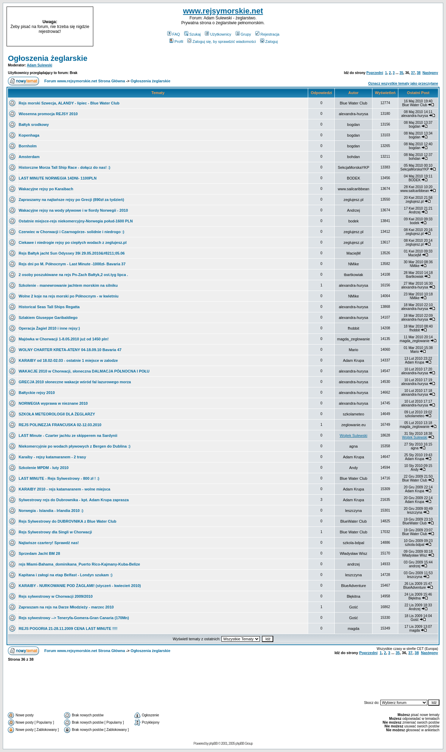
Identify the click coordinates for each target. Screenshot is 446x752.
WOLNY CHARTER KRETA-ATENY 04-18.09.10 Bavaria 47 (70, 350)
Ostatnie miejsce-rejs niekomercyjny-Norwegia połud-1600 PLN (76, 221)
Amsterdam (29, 157)
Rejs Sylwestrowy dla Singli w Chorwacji (55, 532)
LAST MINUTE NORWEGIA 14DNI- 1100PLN (58, 178)
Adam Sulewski (39, 65)
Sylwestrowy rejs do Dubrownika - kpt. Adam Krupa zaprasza (74, 500)
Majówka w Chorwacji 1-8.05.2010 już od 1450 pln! (63, 339)
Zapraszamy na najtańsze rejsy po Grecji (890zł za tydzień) (71, 200)
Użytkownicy (218, 34)
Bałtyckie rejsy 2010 (37, 393)
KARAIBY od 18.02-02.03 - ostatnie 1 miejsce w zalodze (68, 360)
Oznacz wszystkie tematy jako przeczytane (403, 83)
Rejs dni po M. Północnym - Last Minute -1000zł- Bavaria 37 (72, 264)
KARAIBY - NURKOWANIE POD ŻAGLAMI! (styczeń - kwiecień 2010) (80, 586)
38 (418, 73)
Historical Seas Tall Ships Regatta (49, 307)
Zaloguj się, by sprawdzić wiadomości (221, 41)
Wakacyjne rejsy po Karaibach (46, 189)
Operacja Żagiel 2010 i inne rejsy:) (49, 328)
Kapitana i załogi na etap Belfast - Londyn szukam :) (65, 575)
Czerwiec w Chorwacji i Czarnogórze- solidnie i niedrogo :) (71, 232)
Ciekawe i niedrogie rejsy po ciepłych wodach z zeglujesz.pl (72, 242)
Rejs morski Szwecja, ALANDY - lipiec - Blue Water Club (69, 103)
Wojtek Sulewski (353, 435)
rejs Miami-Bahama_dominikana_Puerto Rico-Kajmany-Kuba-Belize (79, 564)
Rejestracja (267, 34)
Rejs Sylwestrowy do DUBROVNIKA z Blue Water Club (67, 521)
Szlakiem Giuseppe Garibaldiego (48, 317)
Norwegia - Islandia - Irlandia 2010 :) (51, 510)
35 (401, 73)
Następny (430, 73)
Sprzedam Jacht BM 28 (39, 553)
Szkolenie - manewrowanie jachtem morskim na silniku (68, 285)
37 (413, 73)
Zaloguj (269, 41)
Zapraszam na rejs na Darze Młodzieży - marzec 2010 (66, 607)
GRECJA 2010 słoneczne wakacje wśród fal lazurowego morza (75, 382)
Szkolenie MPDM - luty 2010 (43, 468)
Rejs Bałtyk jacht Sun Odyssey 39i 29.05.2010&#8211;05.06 (72, 253)
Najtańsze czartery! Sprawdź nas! (49, 543)
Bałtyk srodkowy (34, 124)
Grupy (243, 34)
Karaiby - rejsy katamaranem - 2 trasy (52, 457)
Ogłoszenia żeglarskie (47, 58)
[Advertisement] (393, 26)
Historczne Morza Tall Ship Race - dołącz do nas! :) (64, 167)
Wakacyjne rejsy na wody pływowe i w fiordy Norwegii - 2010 (73, 210)
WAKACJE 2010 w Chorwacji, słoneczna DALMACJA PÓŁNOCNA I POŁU (84, 371)
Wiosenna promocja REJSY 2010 (48, 114)
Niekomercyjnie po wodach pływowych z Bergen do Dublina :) (74, 446)
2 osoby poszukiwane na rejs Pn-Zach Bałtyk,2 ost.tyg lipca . (73, 275)
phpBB (213, 743)
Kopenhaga (29, 135)
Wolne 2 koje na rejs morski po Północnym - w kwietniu (68, 296)
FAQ (173, 34)
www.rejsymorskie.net (223, 11)
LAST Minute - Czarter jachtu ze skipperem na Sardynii (68, 435)
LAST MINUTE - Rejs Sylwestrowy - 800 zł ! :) (59, 478)
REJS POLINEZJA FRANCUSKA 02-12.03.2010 (60, 425)
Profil (176, 41)
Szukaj (192, 34)
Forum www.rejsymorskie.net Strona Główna (84, 81)
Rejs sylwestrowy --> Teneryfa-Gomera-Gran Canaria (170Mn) (74, 618)
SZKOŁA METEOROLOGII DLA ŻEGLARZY (57, 414)
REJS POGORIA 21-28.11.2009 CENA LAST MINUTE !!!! (68, 628)
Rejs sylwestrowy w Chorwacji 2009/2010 (56, 596)
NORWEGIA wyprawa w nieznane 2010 (53, 403)
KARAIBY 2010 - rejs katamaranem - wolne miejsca (64, 489)
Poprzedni (375, 73)
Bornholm (28, 146)
